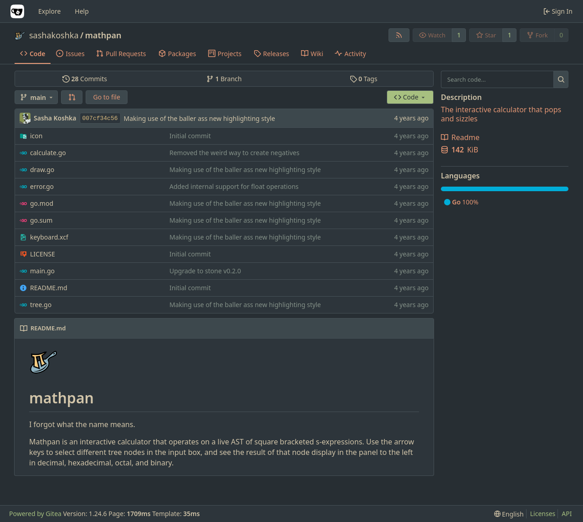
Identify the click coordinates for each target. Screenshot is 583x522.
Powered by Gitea (35, 513)
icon (36, 135)
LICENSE (42, 254)
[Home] (17, 11)
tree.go (40, 304)
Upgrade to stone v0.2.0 (205, 270)
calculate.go (48, 152)
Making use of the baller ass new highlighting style (199, 118)
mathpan (103, 35)
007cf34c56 (100, 118)
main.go (42, 270)
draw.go (42, 169)
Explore (49, 11)
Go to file (106, 97)
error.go (42, 186)
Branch (224, 78)
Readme (460, 137)
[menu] (509, 514)
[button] (72, 97)
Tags (364, 78)
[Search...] (560, 79)
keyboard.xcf (49, 237)
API (567, 513)
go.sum (41, 220)
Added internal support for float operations (234, 186)
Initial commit (190, 135)
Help (82, 11)
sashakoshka (54, 35)
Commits (84, 78)
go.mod (41, 203)
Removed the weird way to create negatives (234, 152)
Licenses (543, 513)
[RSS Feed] (399, 35)
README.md (48, 287)
